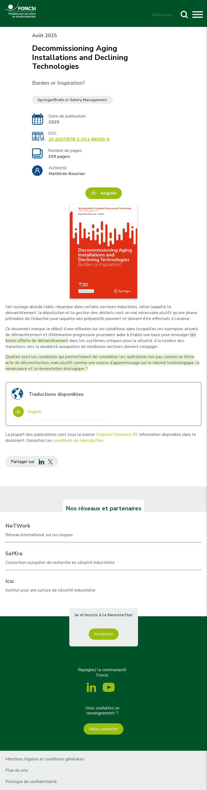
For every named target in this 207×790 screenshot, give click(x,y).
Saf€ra (13, 553)
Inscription (103, 634)
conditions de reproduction (78, 440)
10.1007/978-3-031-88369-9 (78, 139)
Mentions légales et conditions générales (44, 759)
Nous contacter (103, 729)
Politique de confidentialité (31, 782)
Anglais (108, 193)
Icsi (9, 581)
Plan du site (16, 770)
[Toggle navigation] (197, 15)
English (35, 412)
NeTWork (17, 525)
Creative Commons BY (117, 434)
